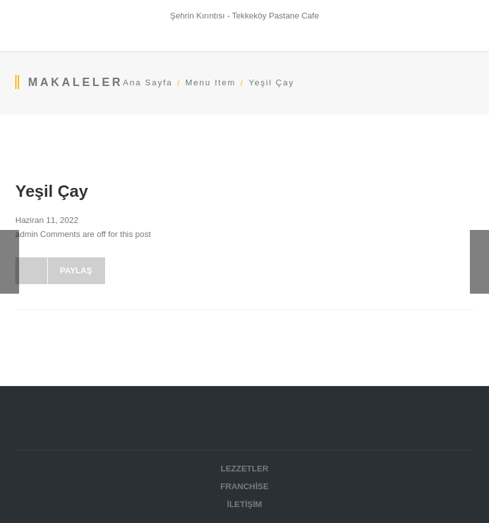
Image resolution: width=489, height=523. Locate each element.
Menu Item (210, 82)
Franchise (244, 486)
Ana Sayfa (148, 82)
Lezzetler (244, 468)
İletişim (244, 504)
